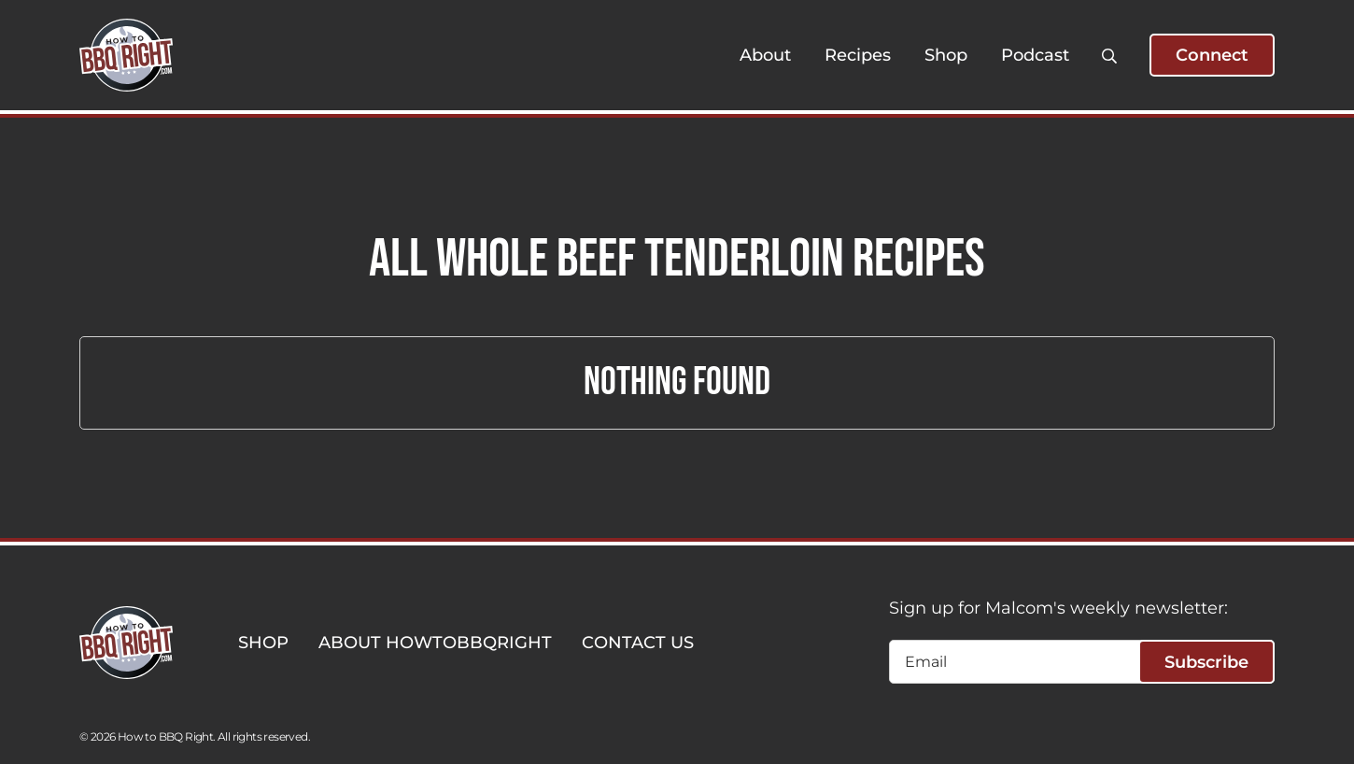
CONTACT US (638, 642)
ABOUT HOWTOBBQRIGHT (435, 642)
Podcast (1035, 55)
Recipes (858, 55)
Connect (1212, 55)
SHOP (263, 642)
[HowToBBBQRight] (126, 55)
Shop (945, 55)
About (765, 55)
